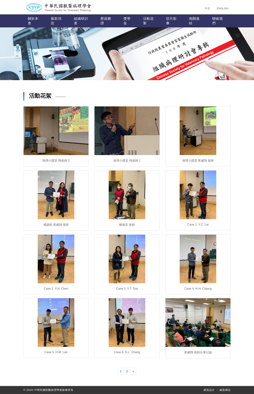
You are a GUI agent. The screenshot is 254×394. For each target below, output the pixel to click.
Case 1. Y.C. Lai (198, 224)
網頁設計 (209, 389)
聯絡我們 (217, 21)
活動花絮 (148, 21)
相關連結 (194, 21)
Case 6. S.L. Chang (127, 352)
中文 (207, 8)
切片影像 (171, 21)
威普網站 (225, 389)
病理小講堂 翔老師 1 (127, 160)
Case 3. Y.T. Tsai (127, 288)
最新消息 (56, 21)
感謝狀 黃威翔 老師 (56, 224)
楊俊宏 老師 (127, 224)
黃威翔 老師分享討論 (198, 352)
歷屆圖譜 (105, 21)
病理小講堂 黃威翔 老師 (198, 160)
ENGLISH (222, 8)
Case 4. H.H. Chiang (198, 288)
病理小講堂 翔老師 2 (56, 160)
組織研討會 (81, 21)
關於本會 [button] (33, 21)
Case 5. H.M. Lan (56, 352)
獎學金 (127, 21)
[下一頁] (133, 371)
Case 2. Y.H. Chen (56, 288)
